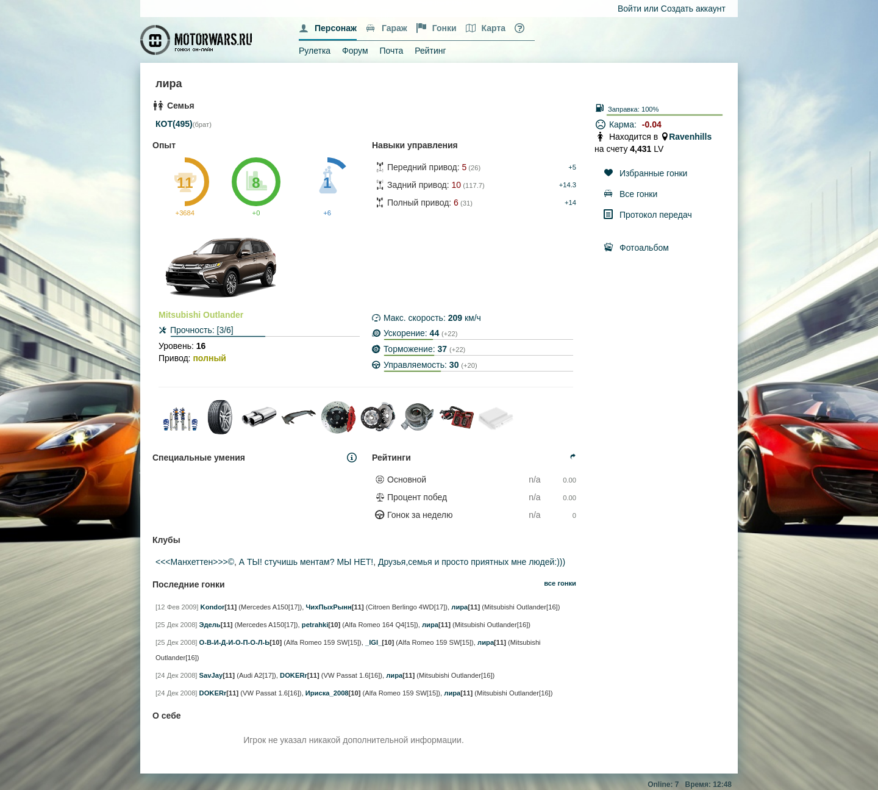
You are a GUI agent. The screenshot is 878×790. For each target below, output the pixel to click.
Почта (391, 51)
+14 (570, 202)
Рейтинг (430, 51)
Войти (629, 8)
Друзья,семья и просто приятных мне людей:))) (471, 562)
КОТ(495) (174, 124)
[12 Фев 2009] (176, 607)
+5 (572, 167)
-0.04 (652, 124)
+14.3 (567, 185)
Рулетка (314, 51)
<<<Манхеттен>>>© (194, 562)
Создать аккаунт (693, 8)
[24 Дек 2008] (176, 675)
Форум (355, 51)
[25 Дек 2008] (176, 624)
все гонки (560, 583)
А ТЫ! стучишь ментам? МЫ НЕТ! (306, 562)
